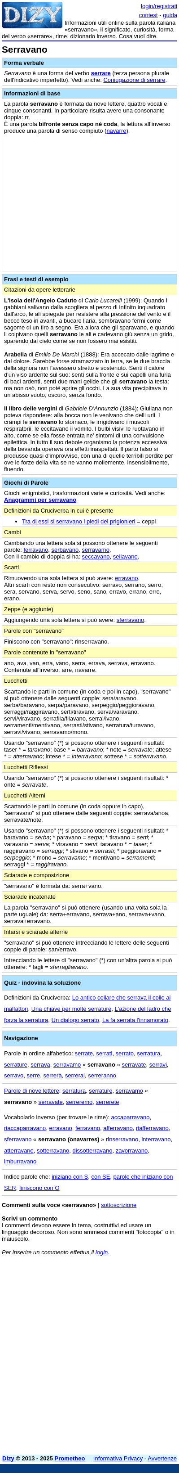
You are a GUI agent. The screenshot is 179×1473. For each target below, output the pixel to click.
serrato (125, 1053)
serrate (84, 1053)
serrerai (75, 1075)
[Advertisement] (89, 1358)
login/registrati (159, 6)
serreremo (79, 1102)
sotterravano (53, 1150)
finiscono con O (39, 1188)
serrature (15, 1064)
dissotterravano (93, 1150)
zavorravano (132, 1150)
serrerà (52, 1075)
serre (33, 1075)
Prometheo (70, 1458)
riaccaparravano (25, 1128)
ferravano (35, 549)
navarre (116, 130)
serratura (148, 1053)
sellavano (125, 556)
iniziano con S (70, 1176)
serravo (13, 1075)
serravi (158, 1064)
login (102, 1252)
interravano (155, 1139)
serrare (101, 73)
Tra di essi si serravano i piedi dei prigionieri (78, 521)
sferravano (130, 620)
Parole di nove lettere (31, 1090)
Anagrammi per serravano (40, 499)
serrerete (107, 1102)
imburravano (20, 1161)
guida (170, 15)
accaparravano (130, 1117)
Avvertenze (162, 1458)
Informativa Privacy (118, 1458)
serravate (134, 1064)
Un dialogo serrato (75, 1020)
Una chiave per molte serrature (71, 1008)
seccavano (95, 556)
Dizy (8, 1458)
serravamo (95, 549)
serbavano (65, 549)
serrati (104, 1053)
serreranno (102, 1075)
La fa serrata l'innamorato (135, 1020)
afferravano (118, 1128)
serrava (40, 1064)
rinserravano (122, 1139)
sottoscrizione (118, 1205)
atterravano (19, 1150)
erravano (126, 578)
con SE (100, 1176)
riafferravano (152, 1128)
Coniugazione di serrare (134, 80)
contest (148, 15)
